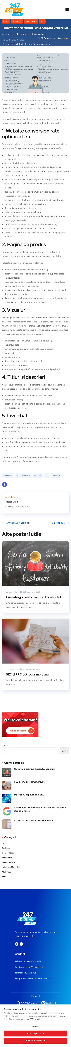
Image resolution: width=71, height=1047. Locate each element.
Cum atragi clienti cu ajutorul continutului (34, 597)
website (56, 475)
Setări (35, 1026)
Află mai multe (35, 1019)
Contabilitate (8, 853)
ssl (47, 475)
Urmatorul (60, 523)
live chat (37, 475)
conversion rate (23, 475)
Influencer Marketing (11, 867)
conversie (8, 475)
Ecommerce (7, 857)
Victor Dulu (8, 34)
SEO (42, 21)
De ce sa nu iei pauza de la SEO (29, 794)
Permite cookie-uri (35, 1040)
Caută (5, 745)
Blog (5, 21)
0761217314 (31, 972)
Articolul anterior (16, 523)
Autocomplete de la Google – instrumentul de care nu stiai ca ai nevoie (40, 809)
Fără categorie (8, 862)
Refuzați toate (35, 1033)
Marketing (31, 21)
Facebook (4, 485)
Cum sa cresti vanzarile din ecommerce (33, 820)
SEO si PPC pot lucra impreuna (27, 674)
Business (17, 21)
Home (5, 39)
